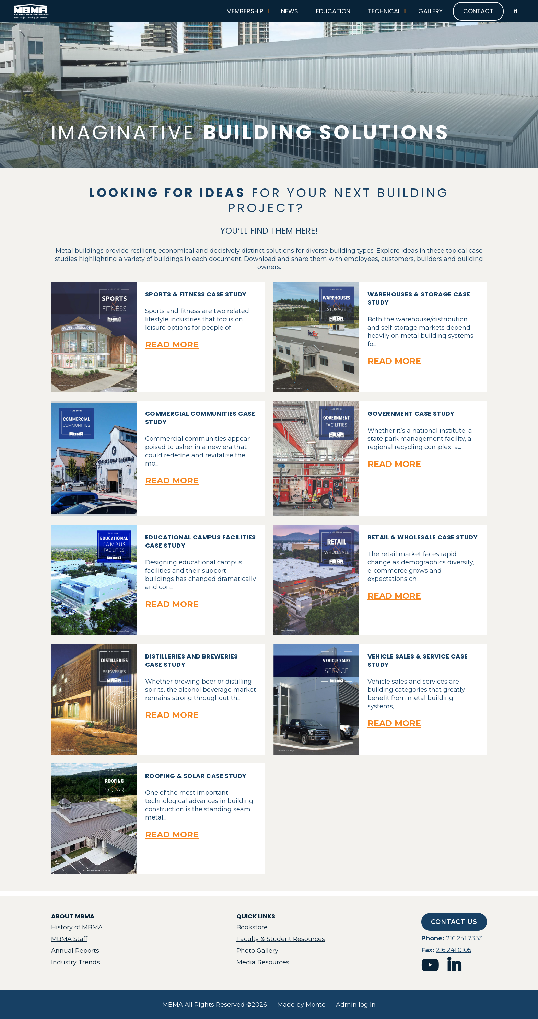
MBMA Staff (69, 939)
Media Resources (262, 962)
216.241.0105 (453, 950)
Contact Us (454, 922)
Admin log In (356, 1004)
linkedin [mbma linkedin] (454, 965)
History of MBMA (77, 927)
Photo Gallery (257, 950)
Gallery (427, 13)
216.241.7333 (464, 938)
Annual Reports (75, 950)
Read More (172, 349)
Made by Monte (301, 1004)
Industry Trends (75, 962)
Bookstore (252, 927)
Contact (475, 13)
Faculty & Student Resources (280, 939)
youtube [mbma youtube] (430, 965)
